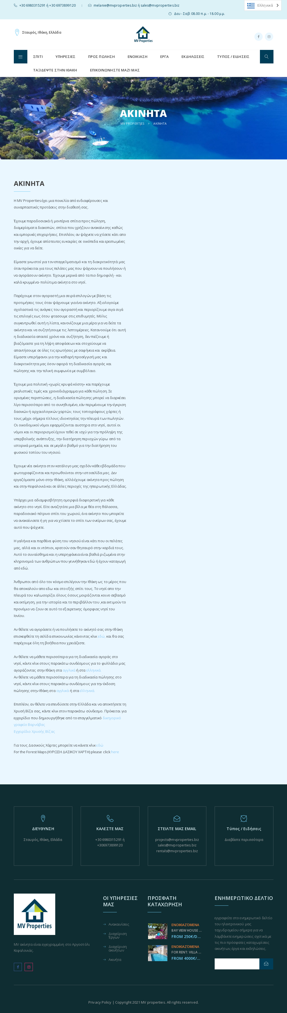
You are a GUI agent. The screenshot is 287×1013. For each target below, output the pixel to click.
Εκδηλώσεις (192, 56)
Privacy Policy (99, 1002)
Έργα (164, 56)
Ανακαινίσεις (119, 925)
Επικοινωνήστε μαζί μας (115, 70)
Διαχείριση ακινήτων (118, 949)
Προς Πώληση (101, 56)
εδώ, (102, 636)
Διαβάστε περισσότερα (244, 839)
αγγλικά (69, 670)
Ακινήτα (115, 960)
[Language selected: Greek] (262, 5)
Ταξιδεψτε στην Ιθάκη (55, 70)
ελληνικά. (94, 670)
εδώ (99, 745)
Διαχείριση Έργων (118, 936)
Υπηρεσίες (65, 56)
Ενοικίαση (138, 56)
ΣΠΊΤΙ (38, 56)
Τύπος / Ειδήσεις (233, 56)
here (115, 751)
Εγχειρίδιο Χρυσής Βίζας (34, 731)
